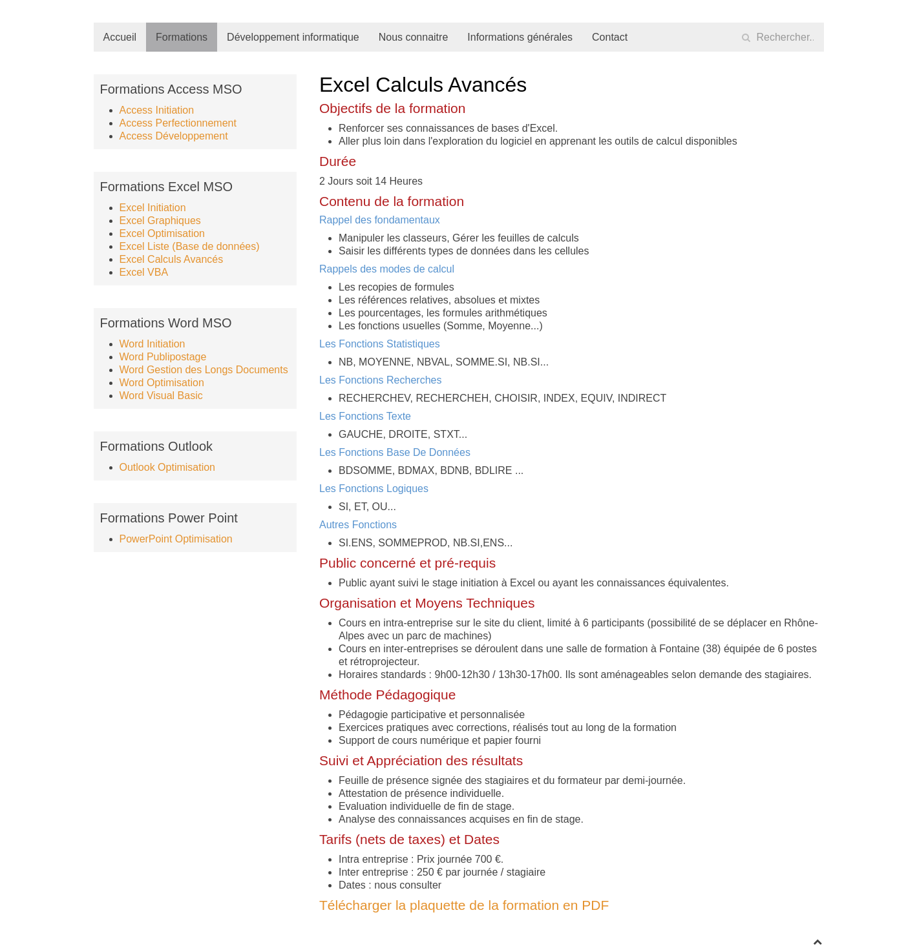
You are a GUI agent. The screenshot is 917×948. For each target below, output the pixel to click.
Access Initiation (157, 110)
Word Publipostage (163, 356)
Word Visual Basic (161, 395)
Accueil (120, 37)
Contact (609, 37)
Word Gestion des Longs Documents (204, 369)
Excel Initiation (153, 207)
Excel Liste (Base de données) (190, 246)
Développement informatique (293, 37)
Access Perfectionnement (178, 123)
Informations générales (520, 37)
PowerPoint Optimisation (176, 538)
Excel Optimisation (163, 233)
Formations (181, 37)
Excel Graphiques (160, 220)
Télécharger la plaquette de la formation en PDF (464, 905)
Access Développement (174, 135)
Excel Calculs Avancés (172, 259)
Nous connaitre (413, 37)
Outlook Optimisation (168, 467)
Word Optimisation (162, 382)
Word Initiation (152, 343)
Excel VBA (144, 272)
